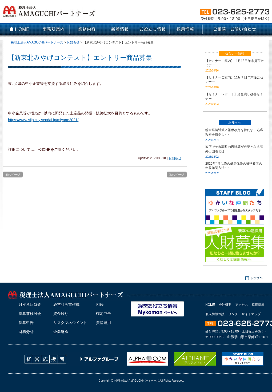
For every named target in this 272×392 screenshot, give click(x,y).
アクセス (241, 305)
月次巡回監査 (30, 304)
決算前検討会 (30, 313)
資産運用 (103, 322)
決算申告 (26, 322)
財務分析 (26, 332)
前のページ (12, 174)
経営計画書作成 (66, 304)
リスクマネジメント (70, 322)
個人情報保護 (215, 314)
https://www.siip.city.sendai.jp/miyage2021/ (43, 120)
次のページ (176, 174)
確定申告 (103, 313)
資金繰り (60, 313)
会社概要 (225, 305)
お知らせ (175, 158)
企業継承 (60, 332)
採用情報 (258, 305)
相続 (99, 304)
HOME (210, 305)
